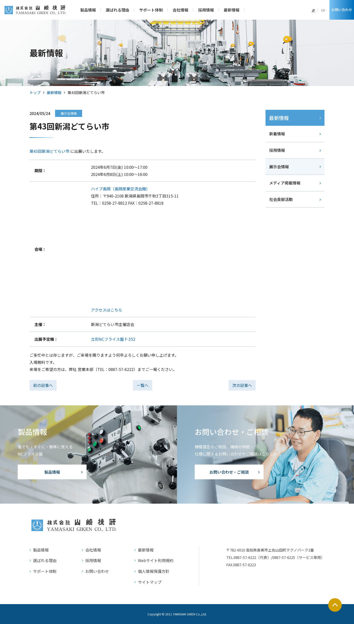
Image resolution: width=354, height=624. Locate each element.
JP (313, 10)
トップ (35, 92)
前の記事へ (43, 385)
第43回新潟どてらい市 (49, 151)
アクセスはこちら (106, 310)
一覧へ (142, 385)
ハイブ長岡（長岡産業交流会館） (120, 189)
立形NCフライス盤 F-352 (113, 339)
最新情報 (54, 92)
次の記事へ (242, 385)
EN (323, 10)
